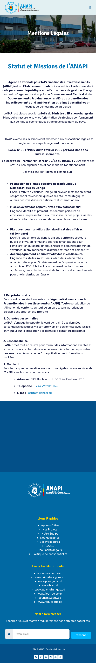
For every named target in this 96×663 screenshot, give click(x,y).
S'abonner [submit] (81, 635)
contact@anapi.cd (40, 393)
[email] (41, 634)
